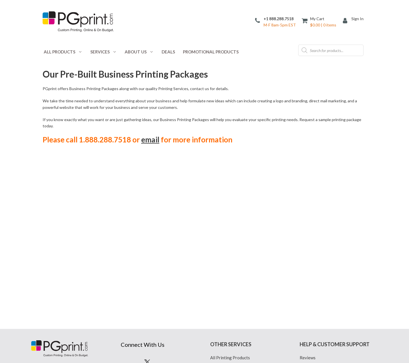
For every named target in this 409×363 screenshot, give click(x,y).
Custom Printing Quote (232, 218)
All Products (65, 51)
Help (304, 242)
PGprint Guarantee (318, 259)
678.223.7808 (74, 222)
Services (105, 51)
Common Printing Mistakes (325, 218)
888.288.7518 (59, 215)
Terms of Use (222, 267)
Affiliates (308, 201)
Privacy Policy (223, 226)
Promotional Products (211, 51)
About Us (141, 51)
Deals (168, 51)
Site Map (308, 275)
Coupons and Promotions (234, 209)
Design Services (225, 234)
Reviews (308, 193)
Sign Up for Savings (147, 222)
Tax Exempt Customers (321, 267)
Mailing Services (225, 242)
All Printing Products (230, 193)
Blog (214, 201)
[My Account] (347, 21)
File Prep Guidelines (318, 234)
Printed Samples (225, 259)
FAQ (304, 226)
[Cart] (319, 21)
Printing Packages (227, 251)
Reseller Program (316, 251)
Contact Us (310, 209)
